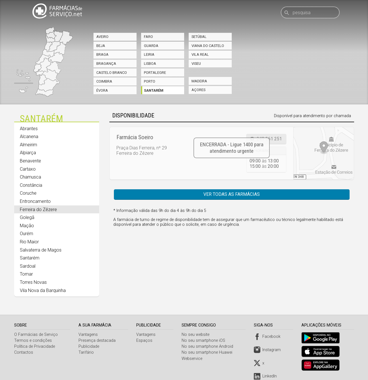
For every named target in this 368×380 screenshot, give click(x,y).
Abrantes (29, 128)
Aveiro (102, 37)
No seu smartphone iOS (204, 340)
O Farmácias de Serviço (36, 334)
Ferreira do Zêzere (38, 209)
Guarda (151, 46)
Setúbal (199, 37)
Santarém (153, 90)
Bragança (106, 63)
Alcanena (29, 136)
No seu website (196, 334)
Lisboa (150, 63)
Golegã (27, 217)
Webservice (193, 358)
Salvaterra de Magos (40, 250)
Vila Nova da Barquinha (43, 290)
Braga (102, 54)
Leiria (149, 54)
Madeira (199, 81)
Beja (100, 46)
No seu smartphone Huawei (208, 352)
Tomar (26, 274)
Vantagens (88, 334)
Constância (31, 185)
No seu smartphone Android (208, 346)
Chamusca (30, 177)
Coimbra (104, 81)
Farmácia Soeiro (134, 137)
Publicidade (89, 346)
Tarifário (86, 352)
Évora (102, 90)
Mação (27, 225)
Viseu (196, 63)
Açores (198, 90)
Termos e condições (33, 340)
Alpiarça (28, 152)
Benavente (30, 161)
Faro (148, 37)
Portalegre (155, 72)
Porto (149, 81)
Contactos (23, 352)
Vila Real (200, 54)
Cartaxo (28, 169)
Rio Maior (29, 241)
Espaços (145, 340)
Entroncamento (35, 201)
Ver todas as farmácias (231, 194)
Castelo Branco (111, 72)
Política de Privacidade (34, 346)
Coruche (28, 193)
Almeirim (28, 144)
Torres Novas (33, 282)
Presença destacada (97, 340)
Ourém (26, 233)
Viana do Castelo (208, 46)
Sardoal (27, 266)
